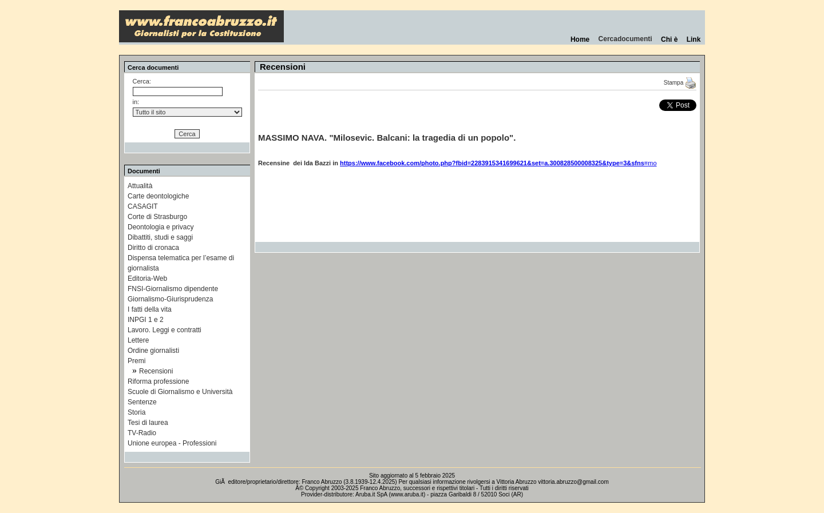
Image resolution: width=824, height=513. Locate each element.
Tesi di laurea (148, 423)
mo (498, 163)
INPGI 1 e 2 (146, 320)
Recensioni (156, 371)
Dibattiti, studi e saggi (160, 237)
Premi (136, 361)
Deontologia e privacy (160, 227)
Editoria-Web (147, 279)
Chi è (669, 39)
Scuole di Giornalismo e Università (180, 392)
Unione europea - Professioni (172, 443)
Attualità (140, 186)
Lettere (138, 340)
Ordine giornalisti (153, 351)
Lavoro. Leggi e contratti (164, 330)
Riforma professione (158, 381)
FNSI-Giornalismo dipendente (173, 289)
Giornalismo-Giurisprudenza (170, 299)
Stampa (680, 82)
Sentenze (142, 402)
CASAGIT (143, 206)
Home (579, 39)
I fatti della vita (150, 309)
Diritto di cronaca (153, 248)
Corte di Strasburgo (157, 217)
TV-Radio (142, 433)
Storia (136, 412)
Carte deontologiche (158, 196)
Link (693, 39)
